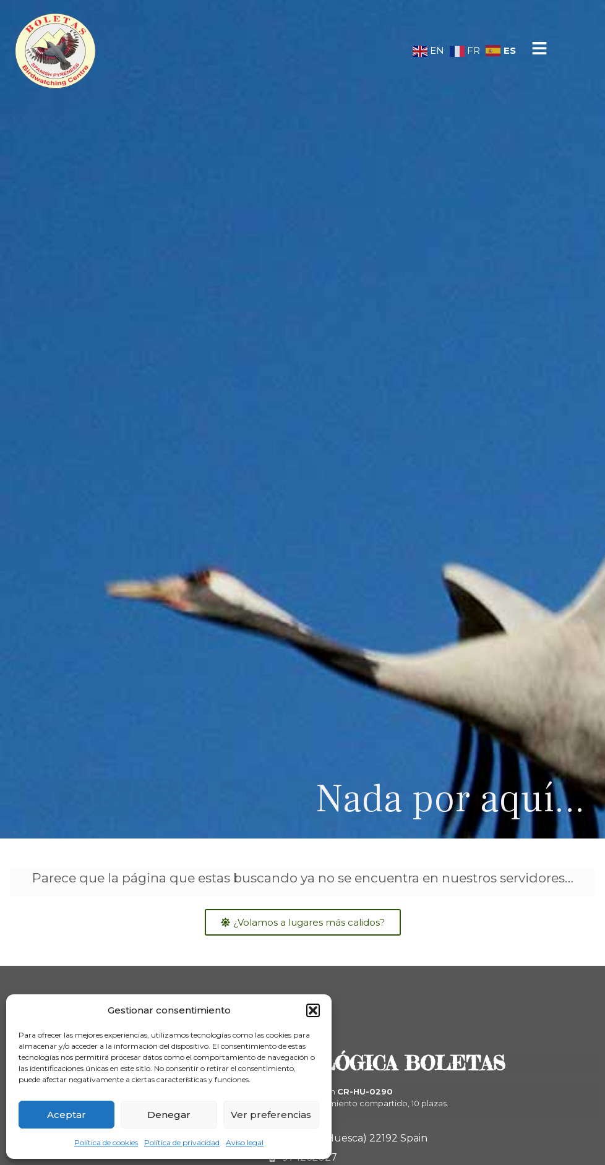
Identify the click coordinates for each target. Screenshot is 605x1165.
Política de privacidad (182, 1142)
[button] (313, 1010)
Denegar (169, 1114)
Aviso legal (245, 1142)
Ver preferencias (271, 1114)
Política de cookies (106, 1142)
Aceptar (66, 1114)
